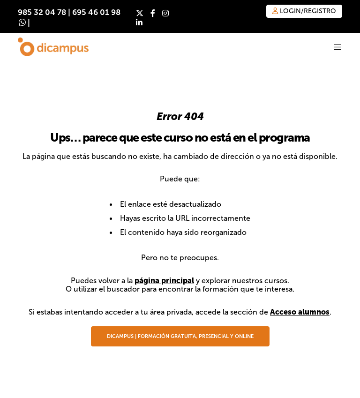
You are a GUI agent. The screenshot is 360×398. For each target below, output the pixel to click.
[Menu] (331, 47)
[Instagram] (165, 13)
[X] (139, 13)
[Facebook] (152, 13)
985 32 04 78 (42, 12)
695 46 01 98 (96, 12)
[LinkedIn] (139, 22)
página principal (164, 280)
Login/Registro (304, 11)
